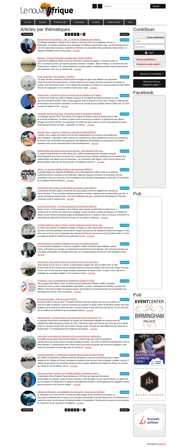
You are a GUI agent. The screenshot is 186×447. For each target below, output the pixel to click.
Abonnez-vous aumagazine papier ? (151, 83)
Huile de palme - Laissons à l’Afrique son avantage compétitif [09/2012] (67, 132)
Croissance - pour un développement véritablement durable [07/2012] (66, 281)
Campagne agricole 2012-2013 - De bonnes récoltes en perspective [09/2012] (69, 114)
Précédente (27, 34)
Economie (124, 40)
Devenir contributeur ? (146, 59)
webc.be (162, 444)
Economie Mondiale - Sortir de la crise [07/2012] (57, 299)
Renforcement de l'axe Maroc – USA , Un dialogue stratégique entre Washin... (69, 39)
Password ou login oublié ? (148, 64)
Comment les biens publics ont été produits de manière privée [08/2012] (67, 188)
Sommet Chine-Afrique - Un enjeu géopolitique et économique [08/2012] (67, 206)
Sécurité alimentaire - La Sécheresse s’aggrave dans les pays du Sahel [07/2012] (71, 355)
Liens (130, 22)
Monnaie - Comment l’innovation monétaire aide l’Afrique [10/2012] (65, 58)
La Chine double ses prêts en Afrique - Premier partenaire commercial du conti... (70, 225)
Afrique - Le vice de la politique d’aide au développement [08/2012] (65, 169)
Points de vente (113, 22)
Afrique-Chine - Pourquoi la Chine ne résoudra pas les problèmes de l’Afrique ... (70, 95)
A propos (42, 22)
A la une (27, 22)
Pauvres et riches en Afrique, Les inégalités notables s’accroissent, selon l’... (69, 373)
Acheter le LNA (60, 22)
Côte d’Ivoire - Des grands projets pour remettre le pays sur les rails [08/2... (68, 262)
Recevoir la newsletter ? (151, 74)
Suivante (124, 34)
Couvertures (79, 22)
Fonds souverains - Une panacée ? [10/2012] (56, 77)
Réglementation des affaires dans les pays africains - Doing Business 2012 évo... (71, 151)
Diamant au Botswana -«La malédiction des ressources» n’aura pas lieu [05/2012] (71, 392)
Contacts (95, 22)
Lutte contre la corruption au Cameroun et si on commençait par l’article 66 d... (70, 336)
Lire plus (76, 51)
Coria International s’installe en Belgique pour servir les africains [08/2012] (68, 244)
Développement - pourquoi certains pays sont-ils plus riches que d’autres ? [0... (70, 318)
